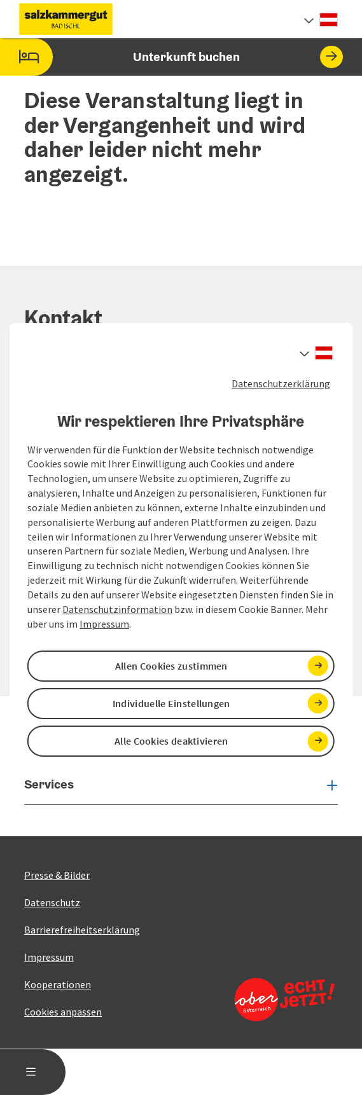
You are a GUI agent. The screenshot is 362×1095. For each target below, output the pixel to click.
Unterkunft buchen (171, 57)
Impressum (104, 623)
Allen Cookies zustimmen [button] (171, 665)
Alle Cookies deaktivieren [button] (171, 740)
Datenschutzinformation (117, 609)
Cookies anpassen (63, 1011)
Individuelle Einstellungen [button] (171, 703)
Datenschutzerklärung (281, 383)
